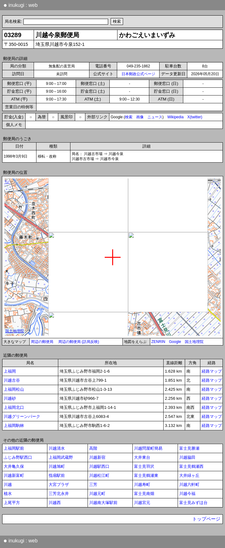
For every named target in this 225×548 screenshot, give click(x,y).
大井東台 (142, 457)
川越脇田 (187, 457)
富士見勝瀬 (189, 448)
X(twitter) (194, 117)
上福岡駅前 (14, 448)
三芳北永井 (59, 493)
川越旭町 (57, 466)
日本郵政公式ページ (138, 74)
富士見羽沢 (144, 466)
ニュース (154, 117)
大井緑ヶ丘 (189, 475)
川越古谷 (12, 380)
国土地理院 (194, 342)
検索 (128, 117)
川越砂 (10, 398)
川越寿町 (142, 484)
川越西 (55, 502)
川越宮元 (142, 502)
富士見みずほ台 (193, 502)
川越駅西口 (99, 466)
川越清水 (57, 448)
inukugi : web (20, 5)
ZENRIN (158, 342)
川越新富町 (14, 475)
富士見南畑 (144, 493)
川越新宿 (97, 457)
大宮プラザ (59, 484)
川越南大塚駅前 (103, 502)
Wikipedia (175, 117)
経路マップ (212, 371)
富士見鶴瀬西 (191, 466)
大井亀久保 (14, 466)
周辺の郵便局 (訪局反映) (78, 342)
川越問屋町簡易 (148, 448)
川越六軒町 (189, 484)
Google (175, 342)
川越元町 (97, 493)
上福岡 (10, 371)
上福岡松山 (14, 389)
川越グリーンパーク (22, 416)
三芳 (93, 484)
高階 (93, 448)
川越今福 (187, 493)
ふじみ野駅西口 (18, 457)
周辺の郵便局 (42, 342)
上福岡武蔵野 (61, 457)
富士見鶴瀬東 (146, 475)
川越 (8, 484)
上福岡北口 (14, 407)
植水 (8, 493)
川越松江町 (99, 475)
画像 (140, 117)
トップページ (206, 518)
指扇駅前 (57, 475)
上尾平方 (12, 502)
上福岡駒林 (14, 425)
